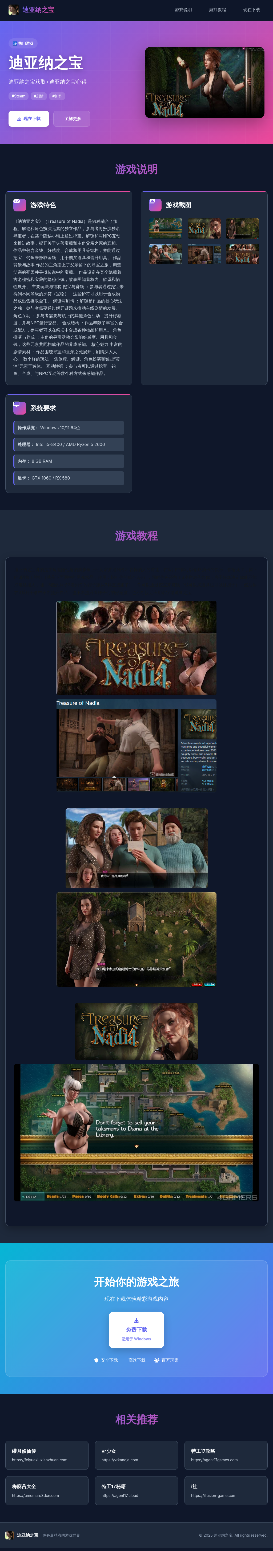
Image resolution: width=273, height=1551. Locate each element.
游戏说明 (183, 9)
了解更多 (72, 118)
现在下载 (251, 9)
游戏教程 (217, 9)
